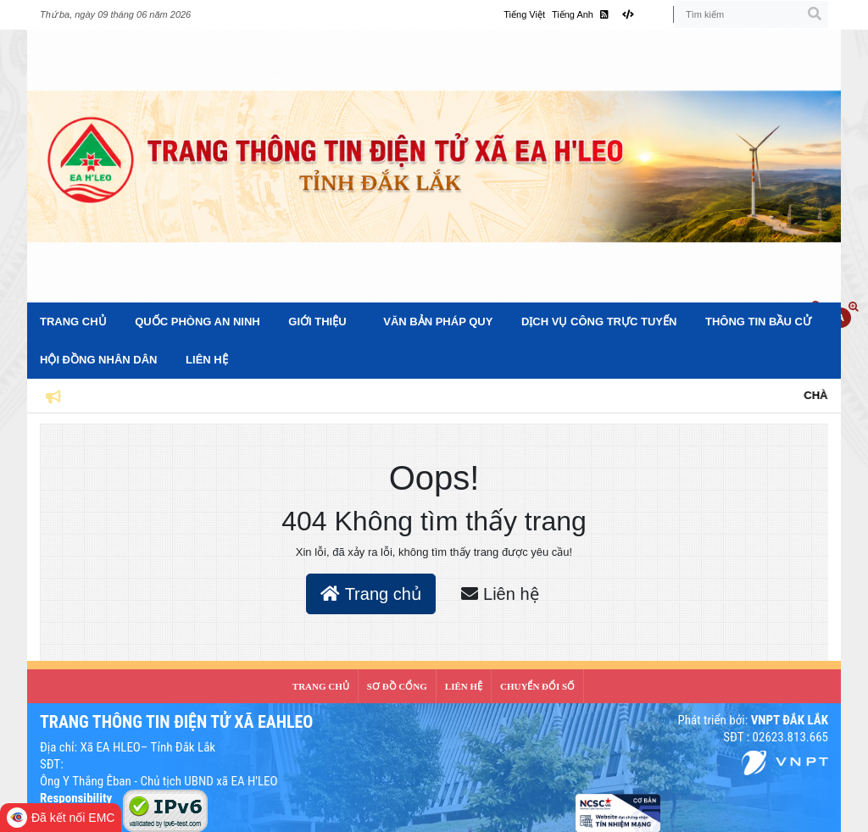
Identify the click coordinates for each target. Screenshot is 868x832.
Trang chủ (370, 594)
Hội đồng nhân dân (98, 359)
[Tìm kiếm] (751, 14)
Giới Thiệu (317, 321)
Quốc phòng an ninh (197, 321)
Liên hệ (207, 359)
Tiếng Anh (572, 14)
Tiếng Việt (524, 14)
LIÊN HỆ (463, 686)
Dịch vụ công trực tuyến (598, 321)
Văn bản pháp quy (437, 321)
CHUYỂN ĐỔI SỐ (537, 686)
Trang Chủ (73, 321)
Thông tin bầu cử (758, 321)
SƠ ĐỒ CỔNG (397, 686)
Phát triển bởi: (752, 720)
